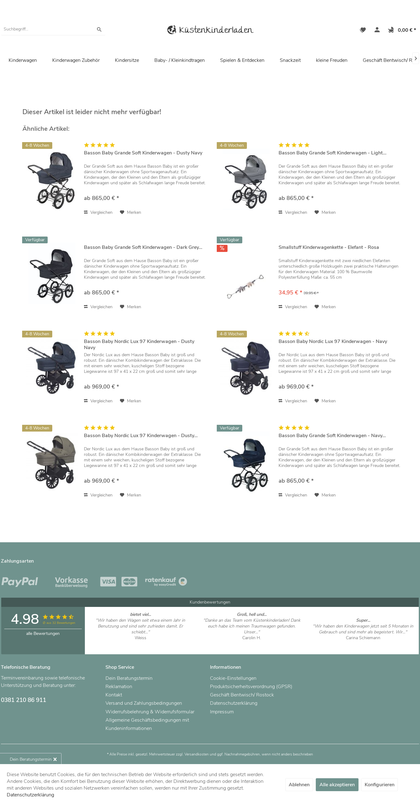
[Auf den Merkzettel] (130, 212)
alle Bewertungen (43, 633)
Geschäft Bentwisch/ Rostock (242, 694)
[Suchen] (99, 29)
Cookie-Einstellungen (233, 678)
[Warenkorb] (400, 31)
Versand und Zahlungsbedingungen (143, 703)
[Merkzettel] (363, 31)
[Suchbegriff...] (53, 29)
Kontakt (113, 694)
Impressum (222, 711)
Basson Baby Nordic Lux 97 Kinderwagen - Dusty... (141, 435)
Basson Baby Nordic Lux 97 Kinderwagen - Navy (333, 341)
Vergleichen (98, 212)
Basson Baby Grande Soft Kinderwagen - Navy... (332, 435)
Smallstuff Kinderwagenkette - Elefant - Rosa (329, 247)
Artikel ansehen (140, 644)
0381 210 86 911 (23, 700)
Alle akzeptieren (337, 784)
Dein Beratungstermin (129, 678)
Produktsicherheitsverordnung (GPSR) (251, 686)
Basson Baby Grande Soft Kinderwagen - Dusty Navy (143, 153)
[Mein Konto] (376, 31)
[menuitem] (53, 29)
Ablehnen (299, 784)
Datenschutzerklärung (233, 703)
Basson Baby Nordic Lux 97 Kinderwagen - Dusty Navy (139, 344)
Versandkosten (196, 754)
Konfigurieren (379, 784)
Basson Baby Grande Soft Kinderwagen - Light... (332, 153)
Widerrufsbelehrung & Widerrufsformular (149, 711)
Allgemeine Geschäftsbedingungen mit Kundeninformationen (147, 724)
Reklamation (118, 686)
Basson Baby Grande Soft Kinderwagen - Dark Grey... (143, 247)
